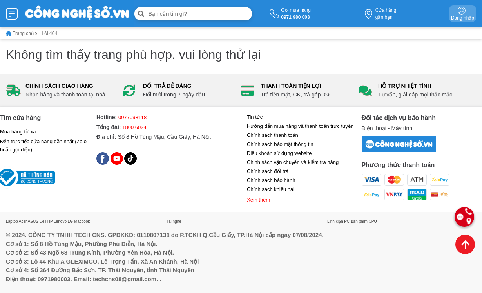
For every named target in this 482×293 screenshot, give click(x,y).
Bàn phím (359, 221)
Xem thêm (258, 200)
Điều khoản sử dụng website (279, 153)
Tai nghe (174, 221)
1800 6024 (134, 127)
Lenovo (60, 221)
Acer (23, 221)
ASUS (33, 221)
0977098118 (132, 117)
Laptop (12, 221)
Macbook (82, 221)
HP (50, 221)
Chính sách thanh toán (272, 135)
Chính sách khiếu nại (270, 189)
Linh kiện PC (338, 221)
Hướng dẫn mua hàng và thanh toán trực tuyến (300, 126)
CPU (373, 221)
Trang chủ (22, 33)
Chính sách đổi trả (267, 171)
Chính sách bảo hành (271, 180)
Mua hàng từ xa (18, 132)
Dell (43, 221)
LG (70, 221)
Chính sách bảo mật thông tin (280, 144)
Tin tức (255, 117)
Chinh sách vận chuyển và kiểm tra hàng (293, 162)
